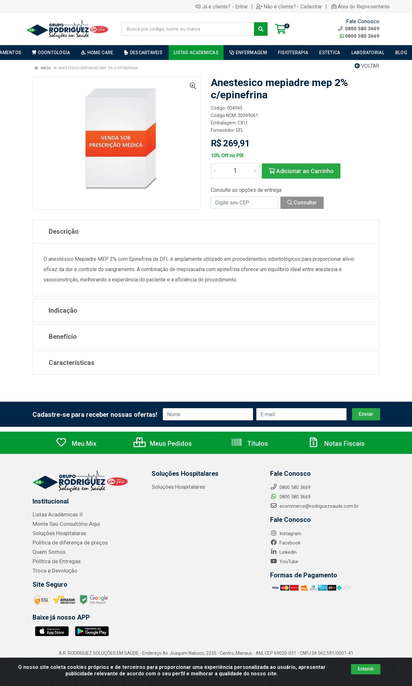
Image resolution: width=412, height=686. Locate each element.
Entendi (366, 668)
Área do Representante (360, 6)
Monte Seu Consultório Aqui (62, 526)
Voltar (367, 66)
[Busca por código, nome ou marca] (187, 29)
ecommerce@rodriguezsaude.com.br (314, 508)
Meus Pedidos (162, 446)
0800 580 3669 (359, 36)
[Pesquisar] (261, 29)
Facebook (285, 545)
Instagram (285, 536)
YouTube (284, 564)
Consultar (302, 203)
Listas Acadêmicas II (55, 517)
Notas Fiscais (336, 446)
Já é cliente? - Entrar (221, 6)
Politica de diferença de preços (65, 544)
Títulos (249, 446)
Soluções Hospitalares (57, 535)
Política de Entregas (53, 562)
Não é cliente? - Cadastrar (289, 6)
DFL (239, 130)
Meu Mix (75, 446)
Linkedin (283, 554)
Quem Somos (47, 553)
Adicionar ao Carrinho (301, 171)
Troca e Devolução (52, 571)
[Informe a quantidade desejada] (235, 170)
